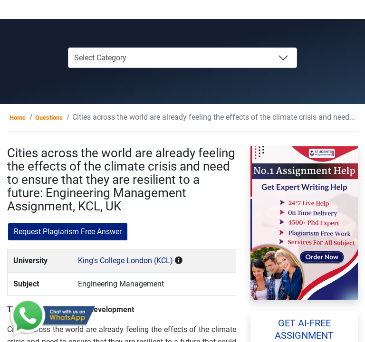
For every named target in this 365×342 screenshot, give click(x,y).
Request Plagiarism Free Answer (68, 231)
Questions (49, 117)
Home (18, 117)
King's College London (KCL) (125, 260)
